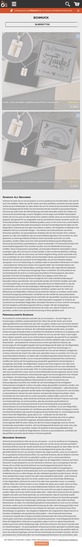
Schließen (78, 10)
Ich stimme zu (42, 543)
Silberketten (42, 24)
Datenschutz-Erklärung (68, 540)
